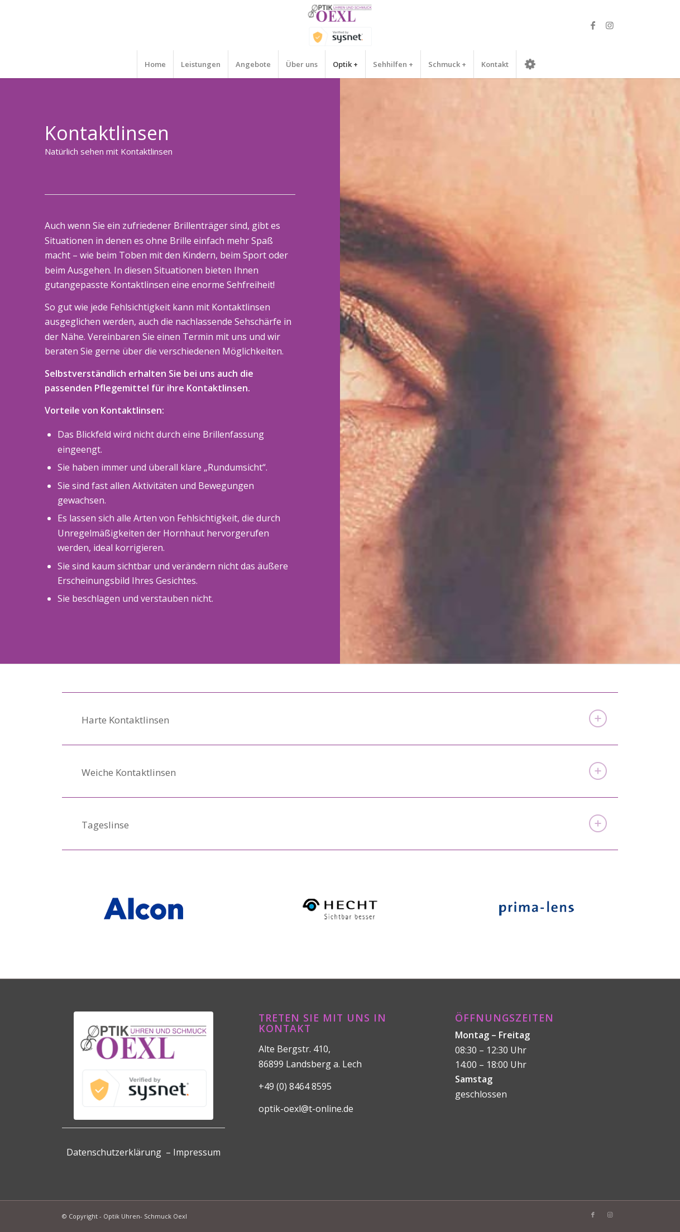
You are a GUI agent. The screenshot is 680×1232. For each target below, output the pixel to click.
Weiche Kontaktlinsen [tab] (344, 771)
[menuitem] (155, 64)
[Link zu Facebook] (593, 25)
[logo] (340, 25)
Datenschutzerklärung (113, 1152)
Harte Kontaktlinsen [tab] (344, 718)
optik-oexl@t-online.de (305, 1108)
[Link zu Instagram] (609, 25)
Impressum (197, 1152)
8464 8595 (310, 1086)
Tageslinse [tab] (344, 823)
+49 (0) (273, 1086)
